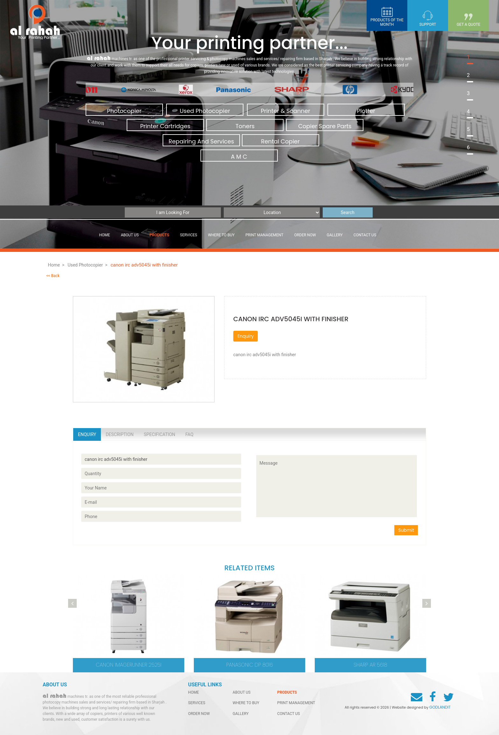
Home (104, 235)
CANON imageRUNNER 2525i (128, 665)
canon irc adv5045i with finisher (144, 265)
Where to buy (221, 235)
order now (305, 235)
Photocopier (124, 111)
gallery (335, 235)
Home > (56, 264)
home (193, 692)
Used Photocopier (205, 111)
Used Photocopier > (87, 264)
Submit (406, 530)
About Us (130, 235)
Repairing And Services (201, 141)
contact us (365, 235)
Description (120, 434)
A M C (239, 157)
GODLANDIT (440, 707)
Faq (189, 434)
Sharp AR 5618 (370, 665)
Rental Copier (280, 141)
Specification (159, 434)
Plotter (366, 111)
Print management (264, 235)
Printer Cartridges (165, 126)
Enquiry (245, 336)
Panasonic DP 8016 (249, 665)
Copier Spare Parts (325, 126)
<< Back (53, 276)
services (188, 235)
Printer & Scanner (285, 111)
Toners (245, 126)
